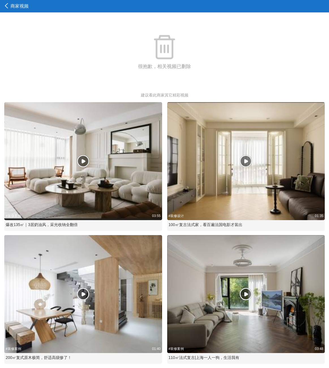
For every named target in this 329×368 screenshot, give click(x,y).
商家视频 (17, 6)
